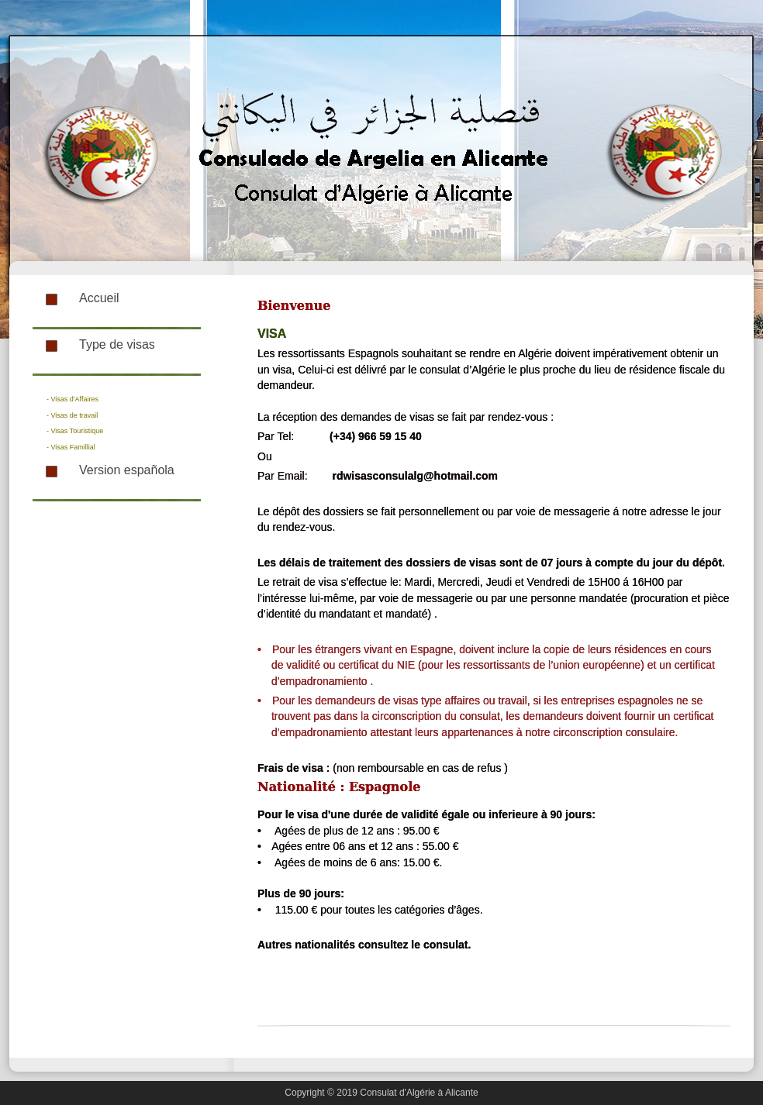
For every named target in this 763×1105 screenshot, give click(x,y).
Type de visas (117, 344)
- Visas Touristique (75, 431)
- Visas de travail (72, 415)
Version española (126, 470)
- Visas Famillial (71, 447)
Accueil (99, 298)
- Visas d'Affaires (72, 399)
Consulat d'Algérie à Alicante (419, 1092)
